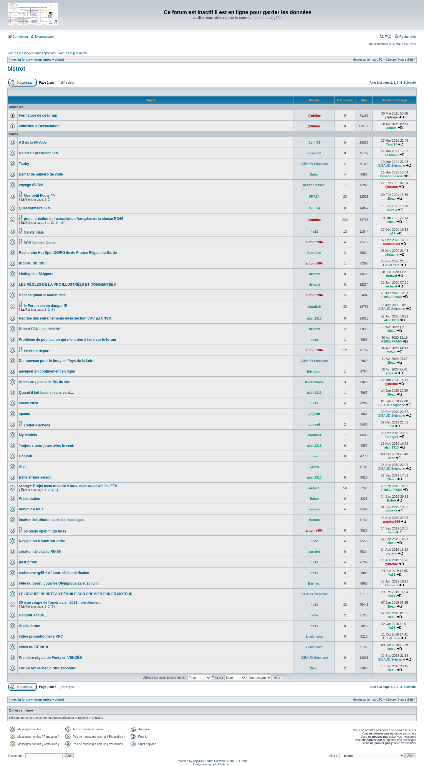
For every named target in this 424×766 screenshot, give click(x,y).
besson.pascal (391, 176)
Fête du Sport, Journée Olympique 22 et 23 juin (58, 583)
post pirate (28, 562)
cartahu (314, 551)
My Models (28, 435)
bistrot (59, 59)
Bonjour (25, 456)
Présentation (29, 499)
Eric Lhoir (314, 371)
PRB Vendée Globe (40, 243)
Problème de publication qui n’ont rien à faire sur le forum (67, 339)
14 (57, 222)
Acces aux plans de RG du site (44, 382)
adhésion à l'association (39, 126)
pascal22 (314, 153)
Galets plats (34, 232)
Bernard (314, 583)
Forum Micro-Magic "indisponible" (48, 668)
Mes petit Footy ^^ (39, 195)
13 (52, 222)
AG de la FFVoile (33, 142)
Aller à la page (380, 82)
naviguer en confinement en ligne (47, 371)
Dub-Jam (314, 252)
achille (391, 128)
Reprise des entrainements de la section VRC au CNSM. (65, 318)
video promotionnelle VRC (41, 636)
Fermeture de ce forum (38, 115)
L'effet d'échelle (37, 425)
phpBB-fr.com (222, 764)
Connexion (18, 36)
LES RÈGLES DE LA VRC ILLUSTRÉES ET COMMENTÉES (67, 284)
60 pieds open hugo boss (45, 531)
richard (314, 274)
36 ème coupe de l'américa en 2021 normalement (60, 602)
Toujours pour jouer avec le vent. (46, 446)
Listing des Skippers (36, 274)
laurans (314, 509)
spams (24, 414)
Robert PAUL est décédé (39, 329)
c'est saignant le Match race (42, 295)
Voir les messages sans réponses (31, 53)
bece (314, 339)
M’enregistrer (42, 36)
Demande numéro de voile (41, 174)
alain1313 (314, 318)
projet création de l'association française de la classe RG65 (73, 219)
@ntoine (314, 115)
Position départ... (38, 351)
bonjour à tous (31, 509)
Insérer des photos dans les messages (51, 520)
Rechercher (405, 36)
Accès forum (29, 626)
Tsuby (24, 164)
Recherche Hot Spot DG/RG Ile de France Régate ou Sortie (68, 253)
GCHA (314, 467)
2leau (391, 198)
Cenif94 (314, 142)
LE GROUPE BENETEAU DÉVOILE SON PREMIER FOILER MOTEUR (75, 594)
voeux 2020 (28, 403)
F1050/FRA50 (391, 297)
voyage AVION (31, 185)
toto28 (391, 352)
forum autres (42, 59)
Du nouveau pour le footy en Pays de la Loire (57, 361)
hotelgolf (391, 437)
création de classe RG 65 (40, 552)
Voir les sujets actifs (72, 53)
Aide (22, 467)
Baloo (314, 498)
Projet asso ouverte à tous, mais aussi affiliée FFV (75, 486)
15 (62, 222)
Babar (314, 174)
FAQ (385, 36)
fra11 (314, 231)
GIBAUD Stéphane (314, 164)
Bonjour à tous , (32, 615)
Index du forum (19, 59)
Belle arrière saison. (35, 477)
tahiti (314, 615)
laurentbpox (314, 382)
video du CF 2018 (33, 647)
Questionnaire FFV (34, 208)
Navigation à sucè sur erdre (42, 541)
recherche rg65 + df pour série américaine (54, 573)
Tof (391, 426)
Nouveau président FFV (38, 153)
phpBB (197, 761)
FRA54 (314, 196)
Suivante (409, 82)
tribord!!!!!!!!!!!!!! (33, 263)
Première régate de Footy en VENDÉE (50, 658)
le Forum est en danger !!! (45, 306)
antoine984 (314, 242)
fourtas (314, 520)
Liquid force (391, 265)
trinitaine (391, 254)
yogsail (391, 373)
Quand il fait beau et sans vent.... (46, 393)
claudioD (314, 306)
